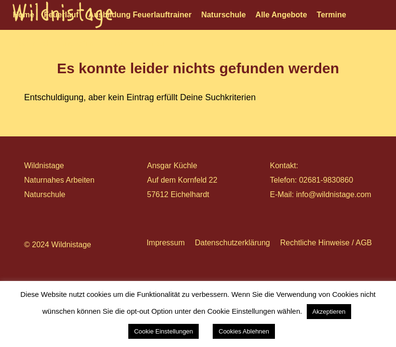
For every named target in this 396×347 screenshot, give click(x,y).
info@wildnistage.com (333, 194)
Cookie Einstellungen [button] (163, 331)
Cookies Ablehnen (243, 331)
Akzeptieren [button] (329, 311)
